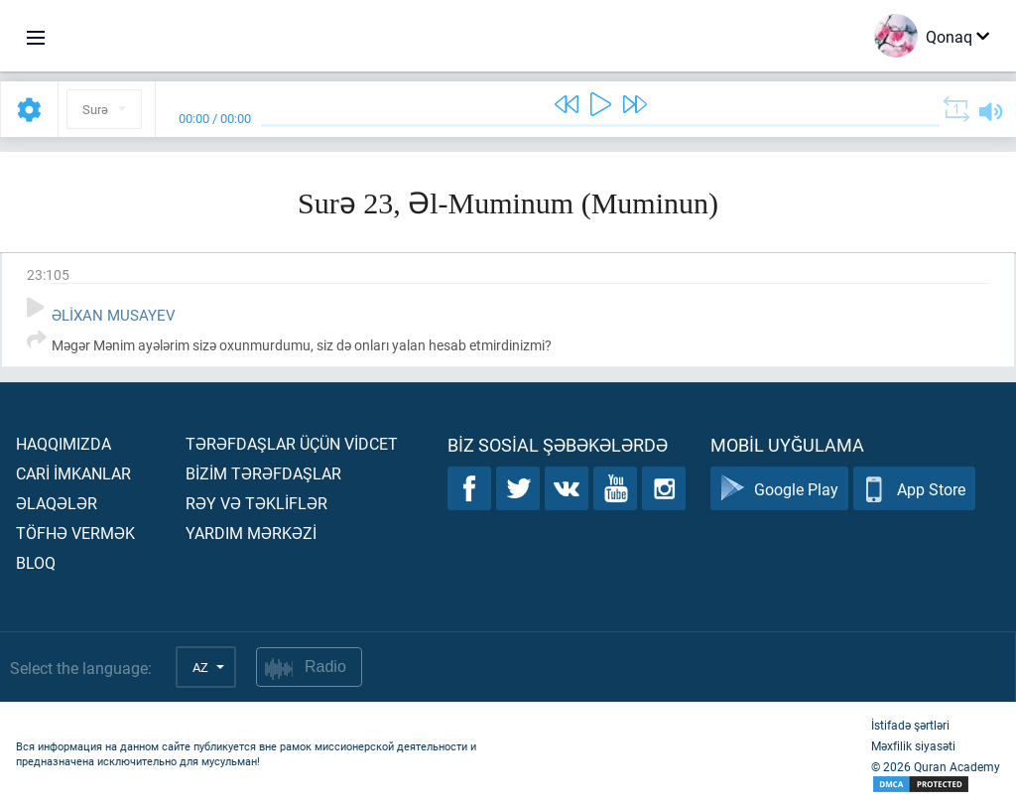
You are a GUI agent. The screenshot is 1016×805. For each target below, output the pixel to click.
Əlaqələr (56, 502)
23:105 (48, 274)
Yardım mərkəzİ (251, 532)
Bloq (36, 562)
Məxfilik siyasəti (913, 745)
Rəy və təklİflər (256, 502)
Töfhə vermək (75, 532)
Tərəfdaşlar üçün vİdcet (292, 443)
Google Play (779, 488)
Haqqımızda (63, 443)
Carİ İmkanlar (73, 473)
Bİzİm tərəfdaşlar (263, 473)
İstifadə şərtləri (910, 725)
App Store (914, 488)
